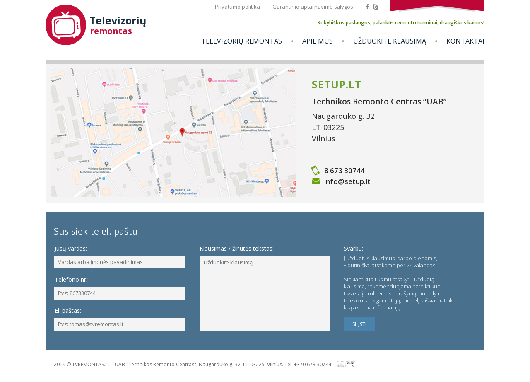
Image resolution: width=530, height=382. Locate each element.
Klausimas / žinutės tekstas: (237, 248)
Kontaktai (465, 41)
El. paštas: (68, 310)
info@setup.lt (347, 181)
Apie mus (317, 41)
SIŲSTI (359, 324)
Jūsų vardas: (71, 248)
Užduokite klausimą (389, 41)
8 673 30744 (344, 170)
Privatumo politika (237, 6)
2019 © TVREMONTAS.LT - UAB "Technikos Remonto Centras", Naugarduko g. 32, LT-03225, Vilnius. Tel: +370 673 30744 (192, 364)
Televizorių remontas (241, 41)
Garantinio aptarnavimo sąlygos (312, 6)
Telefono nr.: (72, 279)
